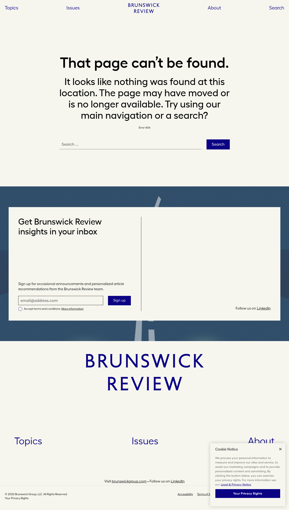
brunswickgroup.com (129, 481)
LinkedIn (264, 308)
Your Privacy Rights (16, 498)
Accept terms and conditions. (53, 308)
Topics (28, 441)
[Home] (144, 7)
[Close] (280, 449)
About (214, 7)
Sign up (119, 300)
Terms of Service (207, 494)
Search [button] (276, 7)
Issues (145, 441)
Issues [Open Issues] (73, 7)
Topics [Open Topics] (11, 7)
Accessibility (185, 494)
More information (72, 308)
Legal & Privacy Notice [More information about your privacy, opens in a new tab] (236, 484)
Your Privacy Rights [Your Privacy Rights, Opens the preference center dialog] (247, 493)
